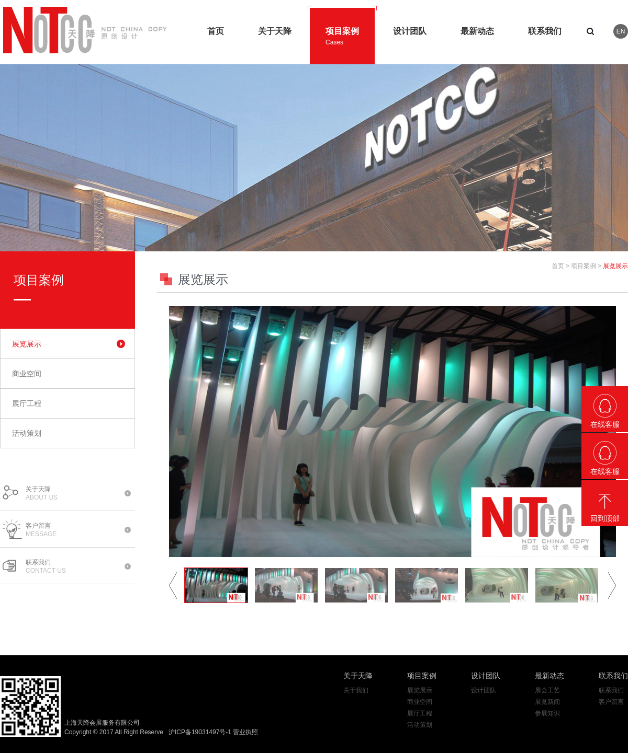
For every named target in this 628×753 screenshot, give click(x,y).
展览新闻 (547, 701)
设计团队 (485, 675)
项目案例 (583, 266)
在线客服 (605, 424)
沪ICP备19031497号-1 (200, 732)
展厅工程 (26, 403)
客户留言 (611, 701)
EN (620, 31)
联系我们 (613, 675)
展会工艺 (547, 690)
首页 (558, 266)
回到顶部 (605, 518)
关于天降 (358, 675)
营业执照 (245, 732)
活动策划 (26, 433)
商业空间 (26, 373)
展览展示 (26, 344)
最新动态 (549, 675)
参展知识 (547, 713)
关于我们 (355, 690)
